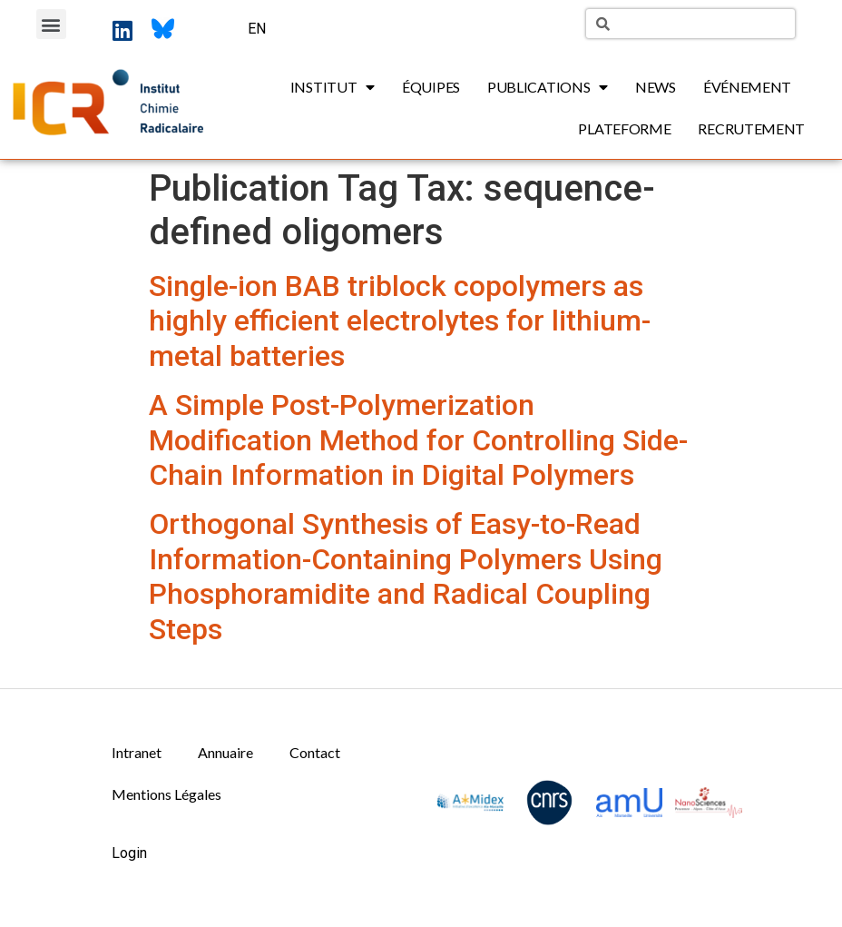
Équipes (431, 86)
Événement (747, 86)
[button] (51, 24)
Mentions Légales (166, 794)
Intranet (137, 752)
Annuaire (225, 752)
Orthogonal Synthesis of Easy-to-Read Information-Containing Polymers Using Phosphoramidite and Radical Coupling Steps (405, 576)
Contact (314, 752)
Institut (332, 87)
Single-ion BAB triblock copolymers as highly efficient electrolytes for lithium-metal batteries (400, 321)
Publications (547, 87)
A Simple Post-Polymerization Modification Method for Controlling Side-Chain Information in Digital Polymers (418, 440)
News (655, 86)
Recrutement (751, 128)
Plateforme (624, 128)
